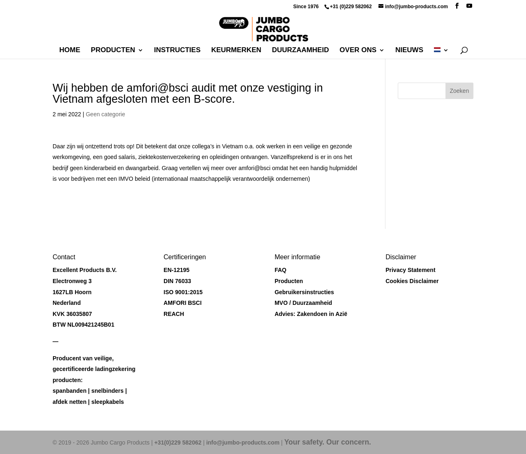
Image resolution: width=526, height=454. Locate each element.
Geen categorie (105, 114)
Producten (113, 50)
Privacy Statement (410, 270)
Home (69, 50)
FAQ (280, 270)
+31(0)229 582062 (177, 442)
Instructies (177, 50)
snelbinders (107, 390)
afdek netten (69, 402)
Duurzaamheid (300, 50)
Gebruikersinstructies (304, 292)
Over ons (357, 50)
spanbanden (69, 390)
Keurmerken (236, 50)
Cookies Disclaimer (411, 281)
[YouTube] (469, 6)
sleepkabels (107, 402)
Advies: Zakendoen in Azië (311, 314)
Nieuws (409, 50)
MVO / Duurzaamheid (303, 303)
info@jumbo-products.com (243, 442)
